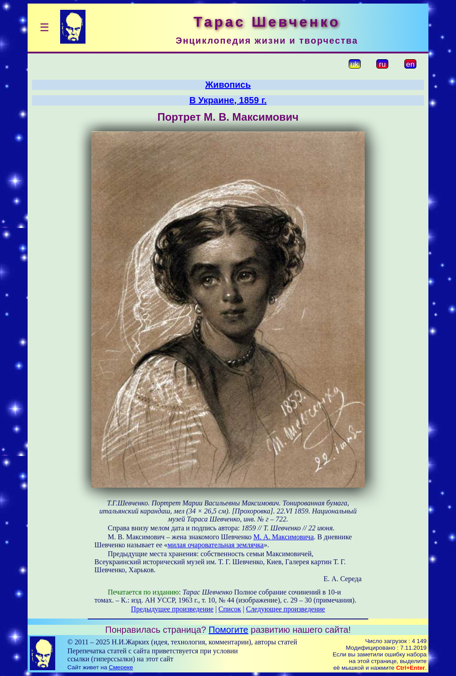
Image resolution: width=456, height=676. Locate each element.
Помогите (228, 630)
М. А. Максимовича (283, 537)
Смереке (121, 667)
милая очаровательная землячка (215, 545)
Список (230, 609)
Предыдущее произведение (172, 609)
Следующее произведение (285, 609)
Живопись (228, 85)
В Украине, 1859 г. (228, 100)
